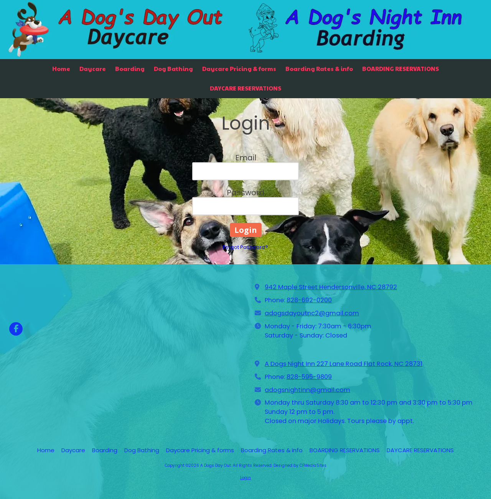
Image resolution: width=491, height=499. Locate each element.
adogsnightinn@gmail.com (307, 389)
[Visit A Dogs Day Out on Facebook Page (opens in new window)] (16, 329)
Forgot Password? (245, 247)
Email (245, 157)
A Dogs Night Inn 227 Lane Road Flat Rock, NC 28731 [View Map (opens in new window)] (343, 363)
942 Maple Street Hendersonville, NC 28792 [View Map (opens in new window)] (331, 287)
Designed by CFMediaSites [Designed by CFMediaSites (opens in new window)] (300, 465)
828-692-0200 (309, 300)
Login (245, 478)
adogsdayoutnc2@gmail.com (312, 313)
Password (246, 192)
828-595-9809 (309, 376)
